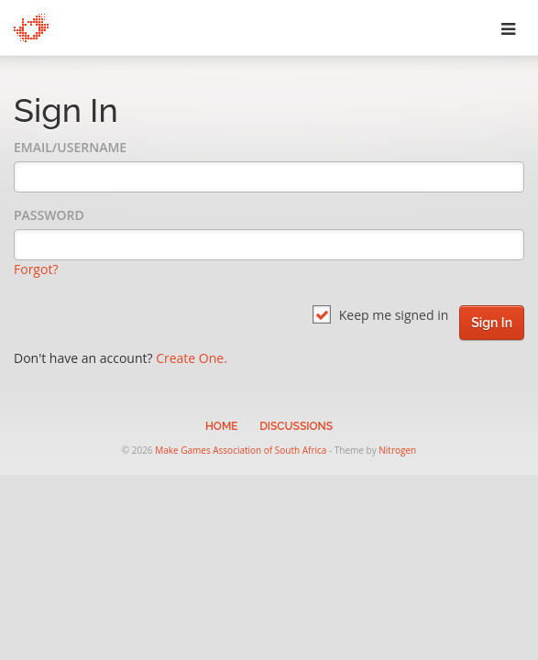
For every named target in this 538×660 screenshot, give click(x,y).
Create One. (191, 358)
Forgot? (36, 269)
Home (221, 426)
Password (49, 215)
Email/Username (70, 147)
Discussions (296, 426)
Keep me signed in (380, 314)
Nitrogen (397, 450)
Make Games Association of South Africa (240, 450)
